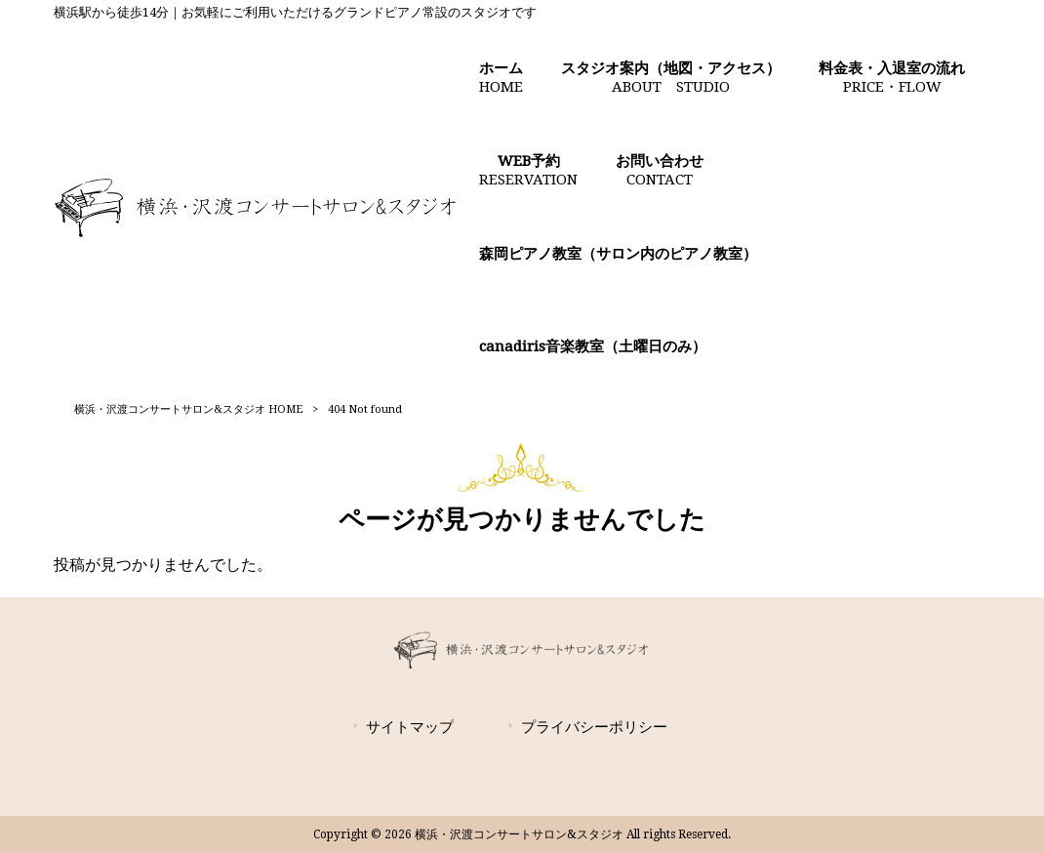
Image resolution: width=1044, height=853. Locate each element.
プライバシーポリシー (594, 727)
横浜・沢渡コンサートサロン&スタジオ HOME (188, 409)
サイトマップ (410, 727)
